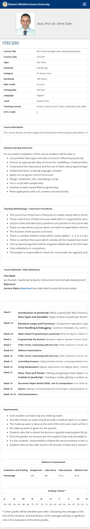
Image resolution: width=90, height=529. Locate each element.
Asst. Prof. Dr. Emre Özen (54, 24)
